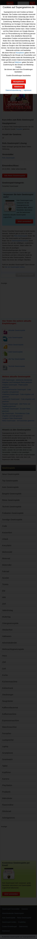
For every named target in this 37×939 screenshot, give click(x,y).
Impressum (27, 90)
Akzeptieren (20, 53)
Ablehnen (18, 62)
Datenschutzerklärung (13, 90)
